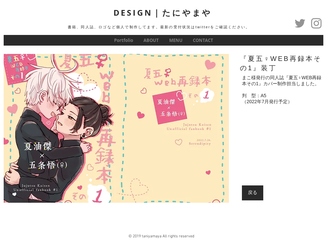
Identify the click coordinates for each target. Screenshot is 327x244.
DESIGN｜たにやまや (162, 12)
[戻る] (252, 192)
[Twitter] (300, 23)
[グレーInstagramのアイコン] (316, 23)
